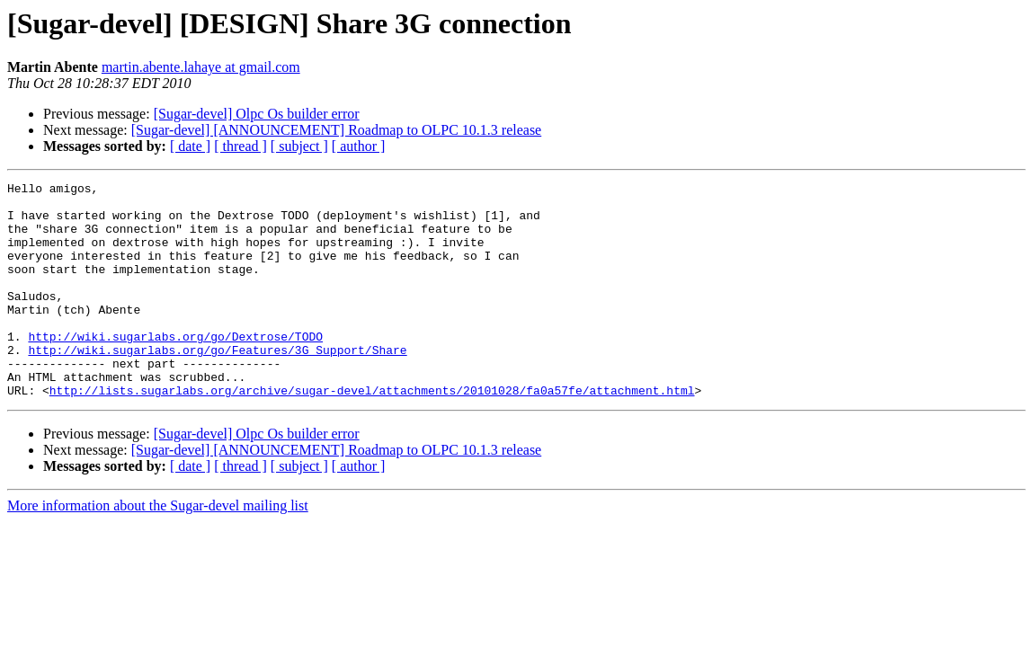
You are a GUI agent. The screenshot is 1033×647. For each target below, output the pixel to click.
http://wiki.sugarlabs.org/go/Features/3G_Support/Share (217, 385)
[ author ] (359, 146)
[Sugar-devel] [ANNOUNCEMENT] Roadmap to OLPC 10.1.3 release (336, 129)
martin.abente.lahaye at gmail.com (201, 67)
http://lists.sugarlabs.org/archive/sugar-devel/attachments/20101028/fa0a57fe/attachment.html (372, 433)
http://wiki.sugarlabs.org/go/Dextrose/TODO (175, 368)
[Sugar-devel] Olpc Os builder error (257, 113)
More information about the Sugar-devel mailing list (157, 548)
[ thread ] (240, 146)
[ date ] (190, 146)
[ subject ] (299, 146)
